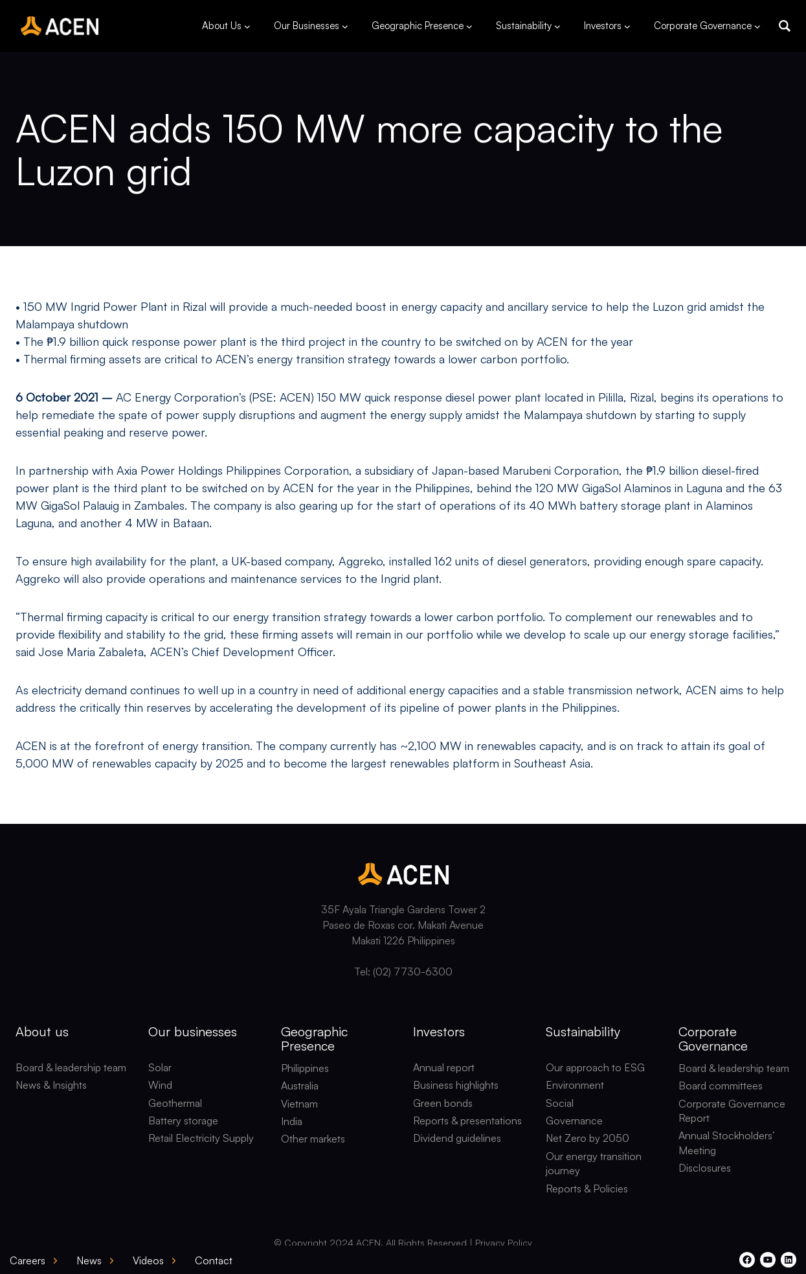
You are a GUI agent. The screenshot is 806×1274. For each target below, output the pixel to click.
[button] (784, 26)
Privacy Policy (503, 1242)
